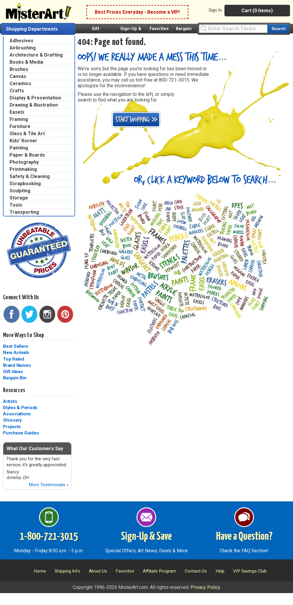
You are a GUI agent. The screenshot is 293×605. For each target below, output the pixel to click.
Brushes (19, 69)
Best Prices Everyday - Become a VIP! (137, 12)
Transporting (24, 212)
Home (40, 571)
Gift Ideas (13, 371)
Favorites (159, 28)
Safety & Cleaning (30, 176)
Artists (10, 401)
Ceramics (20, 83)
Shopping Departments (32, 29)
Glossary (12, 420)
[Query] (233, 28)
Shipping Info (67, 571)
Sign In (215, 10)
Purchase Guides (21, 433)
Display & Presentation (35, 98)
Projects (12, 426)
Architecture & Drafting (36, 55)
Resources (14, 390)
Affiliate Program (159, 571)
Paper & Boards (27, 155)
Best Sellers (15, 346)
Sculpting (20, 191)
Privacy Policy (205, 587)
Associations (17, 414)
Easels (17, 112)
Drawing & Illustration (34, 105)
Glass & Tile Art (27, 133)
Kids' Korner (23, 141)
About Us (98, 571)
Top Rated (13, 359)
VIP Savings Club (249, 571)
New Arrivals (16, 352)
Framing (19, 119)
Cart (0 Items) (257, 10)
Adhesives (21, 40)
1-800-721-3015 (49, 536)
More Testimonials (48, 484)
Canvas (18, 76)
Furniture (20, 126)
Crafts (17, 90)
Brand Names (17, 365)
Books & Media (26, 62)
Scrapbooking (25, 183)
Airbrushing (23, 48)
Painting (19, 148)
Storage (19, 198)
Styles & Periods (20, 407)
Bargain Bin (14, 378)
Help (220, 571)
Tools (16, 205)
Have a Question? (244, 536)
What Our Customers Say (35, 448)
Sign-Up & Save (146, 536)
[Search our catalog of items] (278, 28)
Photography (24, 162)
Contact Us (196, 571)
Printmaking (23, 169)
